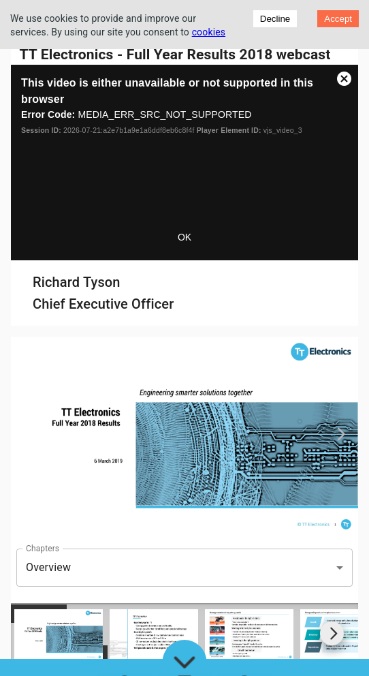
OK (184, 237)
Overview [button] (48, 567)
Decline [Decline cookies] (275, 19)
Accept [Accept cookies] (338, 19)
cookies (209, 32)
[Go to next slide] (332, 633)
